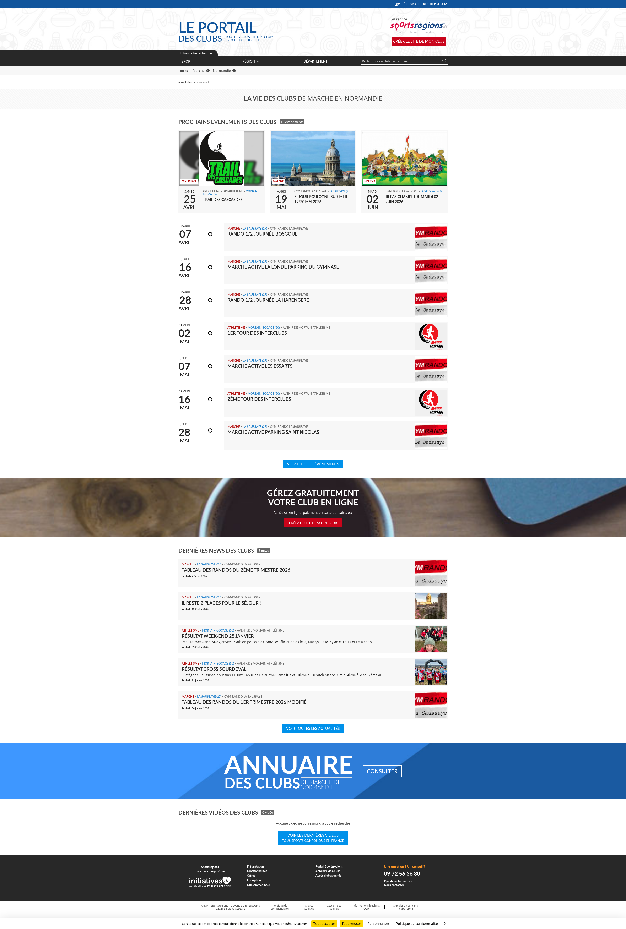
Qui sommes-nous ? (259, 885)
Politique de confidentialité (280, 907)
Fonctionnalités (257, 871)
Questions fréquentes (398, 881)
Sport (189, 61)
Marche (201, 70)
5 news (263, 550)
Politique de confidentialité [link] (417, 923)
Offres (251, 875)
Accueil (182, 82)
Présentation (255, 866)
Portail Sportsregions (329, 866)
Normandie (224, 70)
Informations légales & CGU (366, 907)
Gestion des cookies (334, 907)
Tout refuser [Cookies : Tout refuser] (351, 923)
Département (317, 61)
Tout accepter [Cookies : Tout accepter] (324, 923)
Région (250, 61)
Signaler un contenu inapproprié (405, 907)
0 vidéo (267, 812)
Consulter (382, 771)
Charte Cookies (309, 907)
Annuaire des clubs (327, 871)
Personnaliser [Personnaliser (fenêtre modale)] (378, 923)
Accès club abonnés (328, 875)
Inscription (254, 880)
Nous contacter (394, 885)
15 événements (292, 122)
